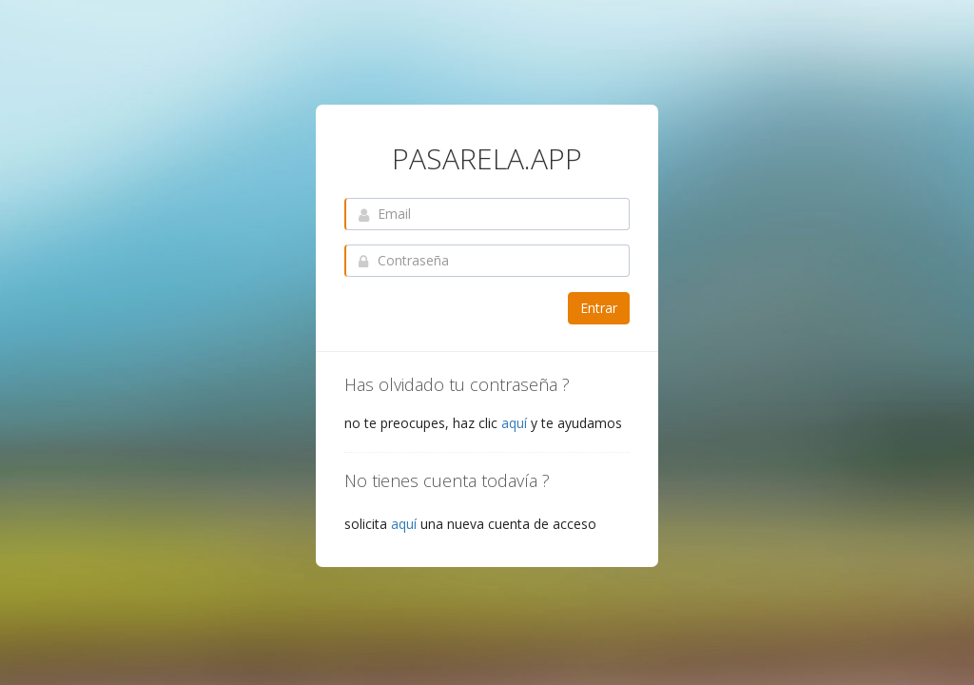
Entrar (598, 308)
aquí (514, 423)
